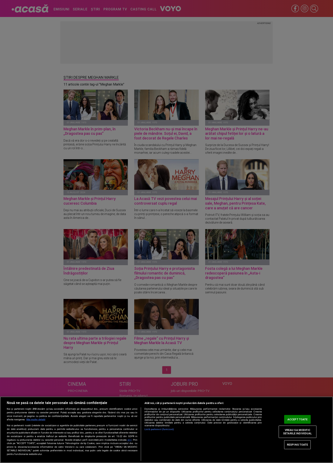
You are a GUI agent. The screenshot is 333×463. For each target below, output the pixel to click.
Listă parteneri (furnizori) (159, 429)
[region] (166, 430)
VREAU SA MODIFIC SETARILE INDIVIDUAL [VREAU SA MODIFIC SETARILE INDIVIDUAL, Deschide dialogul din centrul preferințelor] (297, 431)
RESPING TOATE (297, 444)
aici (129, 439)
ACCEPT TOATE (297, 419)
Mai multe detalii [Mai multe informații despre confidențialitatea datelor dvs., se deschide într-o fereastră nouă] (35, 419)
